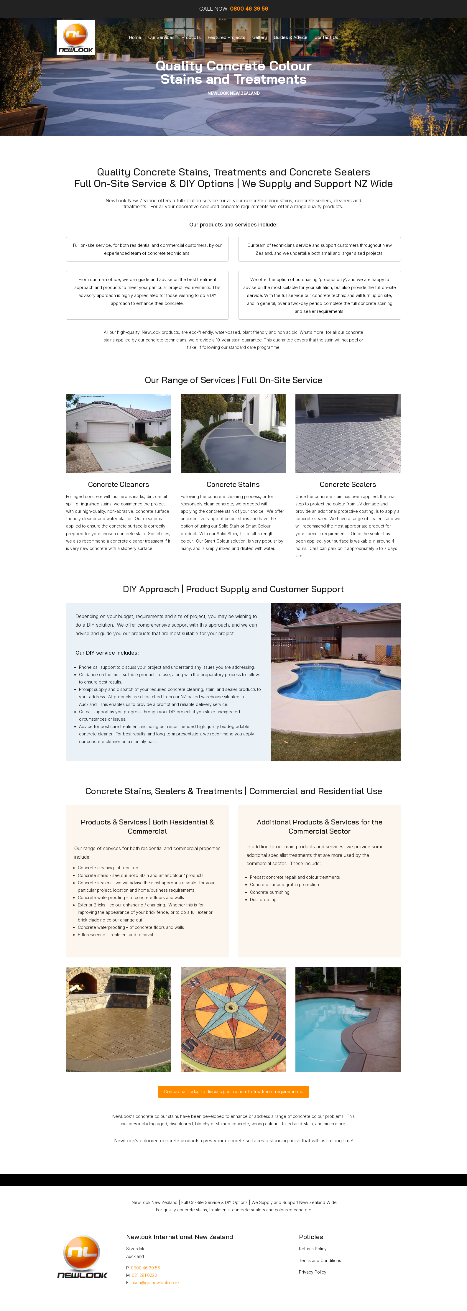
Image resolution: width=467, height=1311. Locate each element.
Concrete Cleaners (118, 484)
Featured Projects (226, 37)
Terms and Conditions (320, 1260)
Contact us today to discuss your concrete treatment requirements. (233, 1091)
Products (191, 37)
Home (135, 37)
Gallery (259, 37)
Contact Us (326, 37)
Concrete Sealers (348, 484)
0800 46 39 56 (145, 1267)
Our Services (161, 37)
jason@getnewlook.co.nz (155, 1282)
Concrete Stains (233, 484)
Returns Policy (313, 1248)
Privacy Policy (312, 1271)
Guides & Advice (291, 37)
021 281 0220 (144, 1275)
